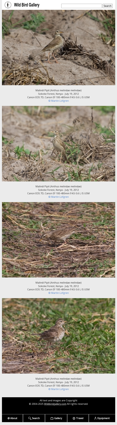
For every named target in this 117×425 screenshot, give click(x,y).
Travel (77, 418)
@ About (12, 418)
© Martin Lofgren (58, 100)
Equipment (102, 418)
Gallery (56, 418)
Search (34, 418)
